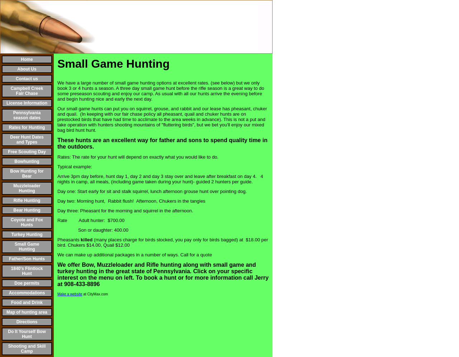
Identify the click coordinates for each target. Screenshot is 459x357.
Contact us (27, 78)
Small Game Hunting (27, 247)
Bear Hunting (26, 210)
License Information (26, 103)
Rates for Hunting (27, 127)
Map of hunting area (26, 312)
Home (27, 59)
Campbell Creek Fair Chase (27, 91)
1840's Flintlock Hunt (27, 271)
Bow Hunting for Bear (26, 174)
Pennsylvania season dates (27, 115)
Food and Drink (27, 302)
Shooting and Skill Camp (27, 349)
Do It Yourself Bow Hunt (27, 334)
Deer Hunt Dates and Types (26, 140)
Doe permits (26, 283)
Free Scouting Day (27, 151)
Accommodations (27, 292)
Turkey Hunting (26, 234)
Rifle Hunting (27, 200)
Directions (27, 321)
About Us (26, 69)
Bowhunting (26, 161)
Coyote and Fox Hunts (27, 222)
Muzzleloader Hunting (26, 188)
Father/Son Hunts (27, 258)
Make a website (69, 294)
